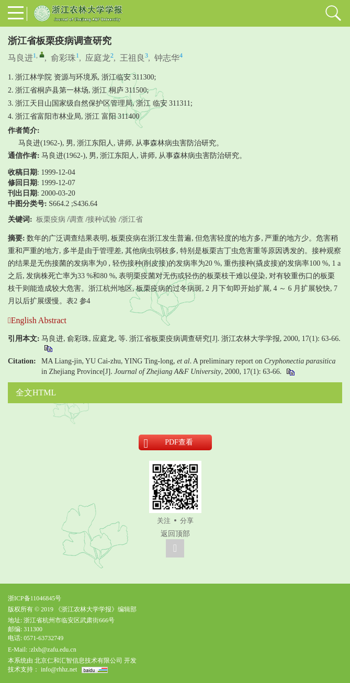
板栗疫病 (50, 219)
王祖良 (132, 57)
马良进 (20, 57)
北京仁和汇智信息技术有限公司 (78, 660)
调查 (76, 219)
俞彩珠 (63, 57)
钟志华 (166, 57)
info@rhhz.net (59, 669)
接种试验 (102, 219)
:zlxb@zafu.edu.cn (52, 649)
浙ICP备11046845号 (34, 598)
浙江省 (132, 219)
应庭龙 (97, 57)
